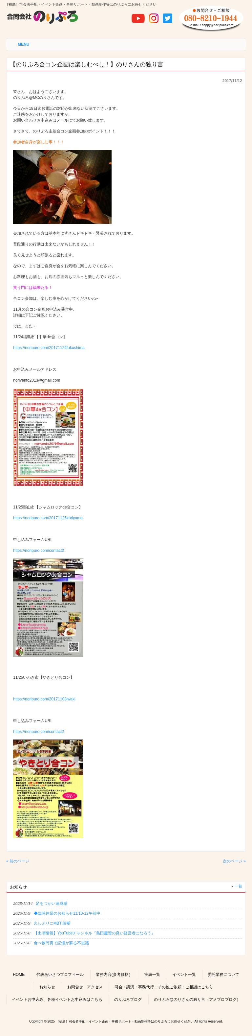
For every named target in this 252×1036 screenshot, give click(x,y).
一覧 (238, 886)
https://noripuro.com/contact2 (38, 550)
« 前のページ (17, 861)
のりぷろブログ (128, 999)
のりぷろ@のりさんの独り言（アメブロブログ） (197, 999)
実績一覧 (152, 974)
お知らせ (47, 987)
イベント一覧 (184, 974)
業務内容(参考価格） (114, 974)
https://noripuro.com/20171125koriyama (47, 518)
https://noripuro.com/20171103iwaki (44, 699)
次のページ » (234, 861)
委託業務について (223, 974)
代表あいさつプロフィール (60, 974)
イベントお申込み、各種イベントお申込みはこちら (57, 999)
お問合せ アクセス (85, 987)
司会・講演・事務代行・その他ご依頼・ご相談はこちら (164, 987)
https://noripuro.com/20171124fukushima (48, 347)
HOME (19, 974)
